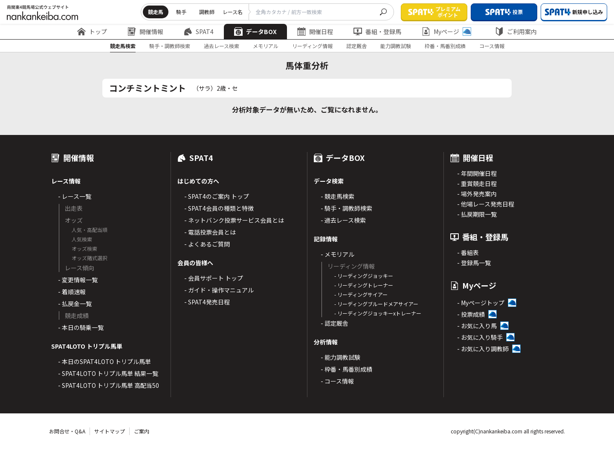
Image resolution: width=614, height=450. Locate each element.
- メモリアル (337, 254)
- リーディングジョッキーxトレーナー (377, 313)
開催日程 (315, 31)
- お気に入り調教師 (483, 348)
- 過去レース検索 (343, 220)
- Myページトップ (480, 302)
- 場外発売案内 (477, 193)
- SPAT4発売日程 (207, 302)
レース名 (233, 11)
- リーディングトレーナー (363, 285)
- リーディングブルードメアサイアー (376, 303)
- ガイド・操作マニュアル (219, 290)
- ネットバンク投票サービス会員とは (234, 220)
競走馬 (155, 11)
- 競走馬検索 (337, 196)
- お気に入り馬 (477, 325)
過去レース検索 (221, 45)
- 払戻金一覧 (75, 303)
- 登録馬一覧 (474, 262)
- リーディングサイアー (361, 294)
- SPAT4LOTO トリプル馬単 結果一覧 (108, 373)
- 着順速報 (72, 291)
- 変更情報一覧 (78, 279)
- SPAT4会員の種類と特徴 (219, 208)
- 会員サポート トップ (213, 278)
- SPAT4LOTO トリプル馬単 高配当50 (108, 385)
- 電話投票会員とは (210, 232)
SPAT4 (199, 31)
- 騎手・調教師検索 (346, 208)
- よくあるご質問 (207, 244)
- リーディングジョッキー (363, 275)
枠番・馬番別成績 (445, 45)
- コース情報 (337, 381)
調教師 (206, 11)
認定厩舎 (356, 45)
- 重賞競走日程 (477, 183)
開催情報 (145, 31)
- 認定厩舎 (334, 323)
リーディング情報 (312, 45)
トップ (92, 31)
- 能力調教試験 (340, 357)
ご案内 (141, 431)
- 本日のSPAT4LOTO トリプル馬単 (104, 361)
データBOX (255, 31)
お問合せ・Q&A (67, 431)
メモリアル (265, 45)
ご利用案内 (516, 31)
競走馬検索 (123, 45)
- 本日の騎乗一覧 (81, 327)
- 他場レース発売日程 (485, 204)
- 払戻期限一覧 (477, 214)
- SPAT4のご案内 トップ (216, 196)
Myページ (446, 31)
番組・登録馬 (377, 31)
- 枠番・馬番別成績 (346, 369)
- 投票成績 (471, 314)
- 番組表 (468, 252)
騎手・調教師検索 (169, 45)
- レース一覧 (74, 196)
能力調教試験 (395, 45)
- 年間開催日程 (477, 173)
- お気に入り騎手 (480, 337)
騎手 (181, 11)
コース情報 (491, 45)
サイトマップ (109, 431)
